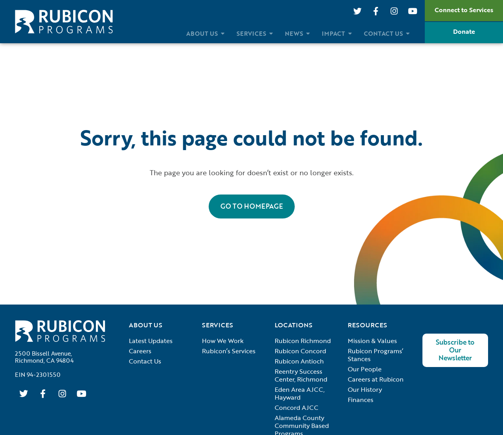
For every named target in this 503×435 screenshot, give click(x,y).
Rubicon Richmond (303, 340)
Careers (140, 351)
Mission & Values (372, 340)
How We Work (223, 340)
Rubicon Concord (300, 351)
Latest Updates (151, 340)
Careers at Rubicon (376, 379)
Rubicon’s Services (228, 351)
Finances (360, 399)
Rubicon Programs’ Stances (375, 354)
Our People (365, 369)
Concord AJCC (296, 407)
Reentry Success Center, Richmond (301, 375)
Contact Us (145, 361)
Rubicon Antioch (299, 361)
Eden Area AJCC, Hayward (300, 393)
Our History (365, 389)
